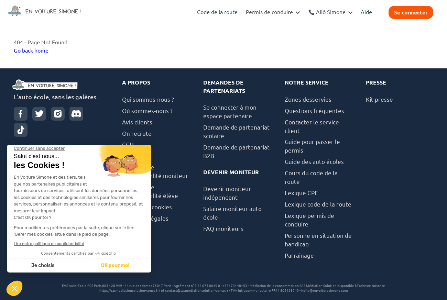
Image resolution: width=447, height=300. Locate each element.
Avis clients (137, 122)
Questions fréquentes (314, 111)
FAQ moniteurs (223, 228)
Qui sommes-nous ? (148, 99)
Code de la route (217, 12)
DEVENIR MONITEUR (231, 172)
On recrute (137, 133)
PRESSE (376, 82)
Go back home (31, 50)
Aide (366, 12)
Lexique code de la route (318, 204)
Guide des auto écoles (314, 161)
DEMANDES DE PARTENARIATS (224, 86)
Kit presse (379, 99)
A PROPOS (136, 82)
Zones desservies (308, 99)
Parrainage (299, 255)
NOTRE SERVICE (306, 82)
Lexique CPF (301, 193)
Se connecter (411, 12)
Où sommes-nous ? (147, 111)
